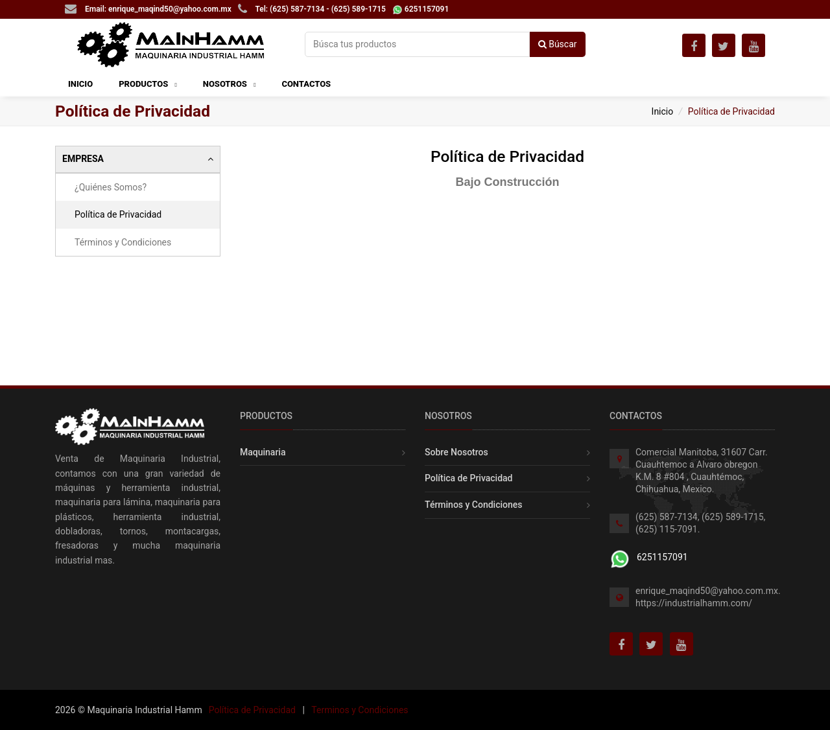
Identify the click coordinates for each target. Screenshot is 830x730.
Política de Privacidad (118, 214)
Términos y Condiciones (123, 242)
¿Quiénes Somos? (111, 187)
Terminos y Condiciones (359, 710)
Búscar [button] (557, 44)
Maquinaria (262, 452)
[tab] (137, 159)
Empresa (137, 159)
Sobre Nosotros (456, 452)
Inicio (663, 111)
